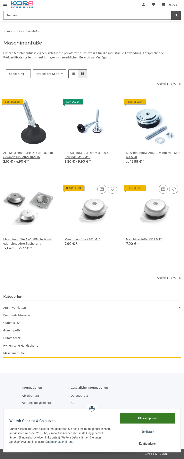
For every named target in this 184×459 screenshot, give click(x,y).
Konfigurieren (147, 443)
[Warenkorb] (169, 4)
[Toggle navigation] (5, 2)
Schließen (147, 431)
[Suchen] (87, 15)
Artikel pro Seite (47, 74)
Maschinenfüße (14, 353)
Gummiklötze (12, 323)
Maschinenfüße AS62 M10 (82, 239)
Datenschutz (79, 395)
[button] (143, 4)
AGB (73, 403)
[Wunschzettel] (153, 4)
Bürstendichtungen (16, 315)
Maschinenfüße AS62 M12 (144, 239)
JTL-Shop (163, 454)
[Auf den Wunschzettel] (112, 189)
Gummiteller (11, 338)
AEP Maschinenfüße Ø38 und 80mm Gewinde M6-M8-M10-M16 (28, 155)
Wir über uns (31, 395)
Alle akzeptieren (147, 418)
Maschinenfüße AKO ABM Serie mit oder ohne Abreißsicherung (27, 241)
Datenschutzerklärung (60, 441)
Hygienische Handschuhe (20, 345)
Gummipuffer (12, 330)
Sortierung (16, 74)
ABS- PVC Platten (14, 307)
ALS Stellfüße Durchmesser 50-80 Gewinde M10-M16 (87, 155)
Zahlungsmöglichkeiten (37, 403)
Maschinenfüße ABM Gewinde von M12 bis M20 (153, 155)
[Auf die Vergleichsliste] (101, 189)
